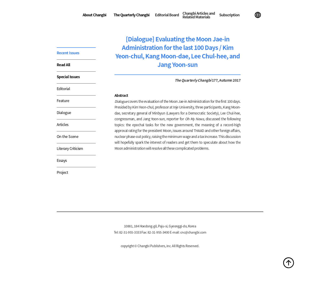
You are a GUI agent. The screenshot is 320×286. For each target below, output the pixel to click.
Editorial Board (167, 14)
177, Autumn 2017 (226, 80)
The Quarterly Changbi (131, 14)
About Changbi (94, 14)
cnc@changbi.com (193, 232)
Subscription (229, 14)
